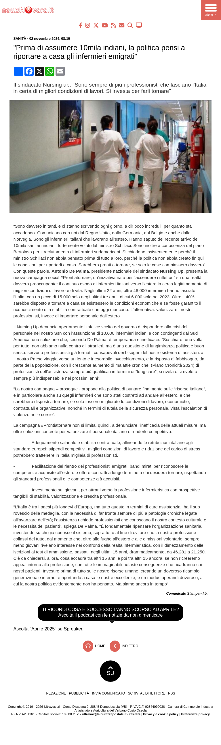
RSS (171, 693)
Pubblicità (79, 693)
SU (111, 671)
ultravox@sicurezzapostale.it (104, 714)
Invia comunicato (108, 693)
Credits (135, 714)
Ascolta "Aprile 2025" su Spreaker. (49, 628)
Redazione (56, 693)
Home (94, 646)
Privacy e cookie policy (160, 714)
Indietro (124, 646)
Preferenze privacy (195, 714)
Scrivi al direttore (146, 693)
